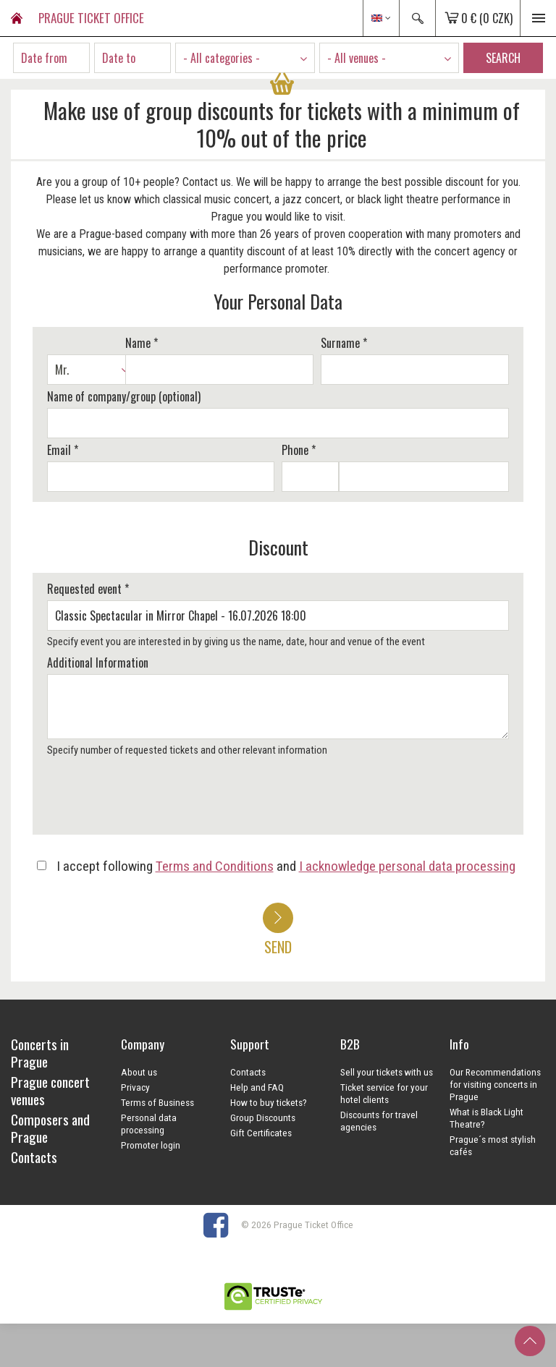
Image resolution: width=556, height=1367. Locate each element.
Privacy (135, 1087)
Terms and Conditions (215, 866)
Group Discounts (262, 1117)
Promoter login (150, 1145)
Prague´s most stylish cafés (493, 1145)
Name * (141, 343)
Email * (62, 450)
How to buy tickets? (268, 1102)
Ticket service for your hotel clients (384, 1093)
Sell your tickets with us (386, 1072)
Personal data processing (149, 1124)
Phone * (299, 450)
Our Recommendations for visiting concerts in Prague (495, 1084)
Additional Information (97, 662)
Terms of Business (157, 1102)
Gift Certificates (261, 1132)
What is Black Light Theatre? (486, 1118)
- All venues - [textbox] (356, 58)
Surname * (344, 343)
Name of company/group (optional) (124, 396)
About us (139, 1072)
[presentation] (153, 800)
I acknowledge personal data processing (407, 866)
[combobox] (245, 58)
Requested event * (88, 588)
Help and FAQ (257, 1087)
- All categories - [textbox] (221, 58)
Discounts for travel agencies (379, 1121)
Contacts (248, 1072)
